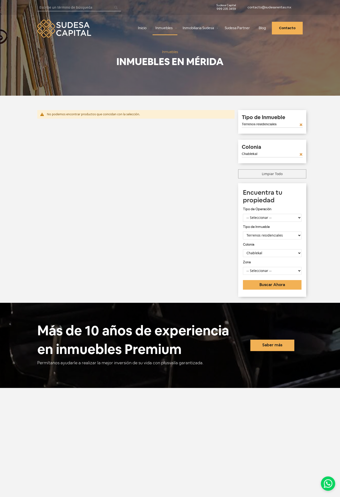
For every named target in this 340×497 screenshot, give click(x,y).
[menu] (204, 28)
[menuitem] (142, 28)
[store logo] (52, 29)
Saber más (272, 345)
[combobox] (79, 7)
